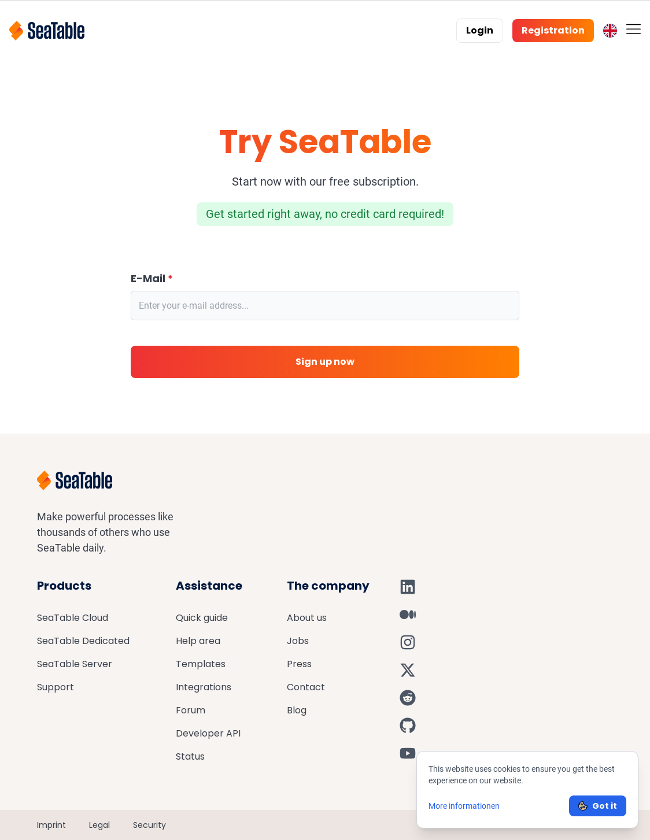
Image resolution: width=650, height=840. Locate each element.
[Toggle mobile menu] (633, 28)
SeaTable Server (74, 664)
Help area (198, 640)
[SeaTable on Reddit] (407, 697)
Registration (553, 30)
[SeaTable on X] (407, 670)
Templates (201, 664)
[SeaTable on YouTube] (407, 753)
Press (299, 664)
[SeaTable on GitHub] (407, 725)
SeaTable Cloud (72, 617)
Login (479, 30)
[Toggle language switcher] (610, 30)
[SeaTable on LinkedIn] (407, 586)
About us (307, 617)
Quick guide (202, 617)
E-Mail (152, 278)
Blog (296, 710)
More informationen (464, 806)
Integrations (203, 687)
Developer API (208, 733)
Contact (306, 687)
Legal (99, 825)
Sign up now (325, 361)
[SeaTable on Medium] (407, 614)
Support (55, 687)
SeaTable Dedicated (83, 640)
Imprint (51, 825)
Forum (190, 710)
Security (149, 825)
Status (190, 756)
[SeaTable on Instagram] (407, 642)
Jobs (298, 640)
